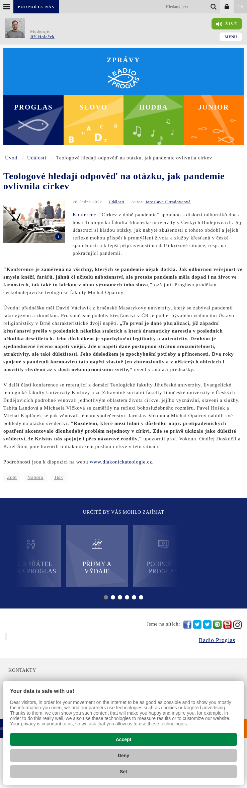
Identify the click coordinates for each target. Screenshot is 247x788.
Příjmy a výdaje (97, 556)
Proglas (33, 107)
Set (123, 771)
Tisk (58, 477)
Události (36, 157)
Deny (123, 755)
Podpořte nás (36, 7)
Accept (124, 739)
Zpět (12, 477)
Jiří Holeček (42, 36)
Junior (213, 107)
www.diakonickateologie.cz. (122, 461)
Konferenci (86, 214)
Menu (231, 36)
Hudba (153, 107)
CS (240, 6)
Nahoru (35, 477)
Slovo (93, 107)
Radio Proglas (217, 640)
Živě (227, 24)
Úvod (11, 157)
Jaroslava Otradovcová (168, 201)
